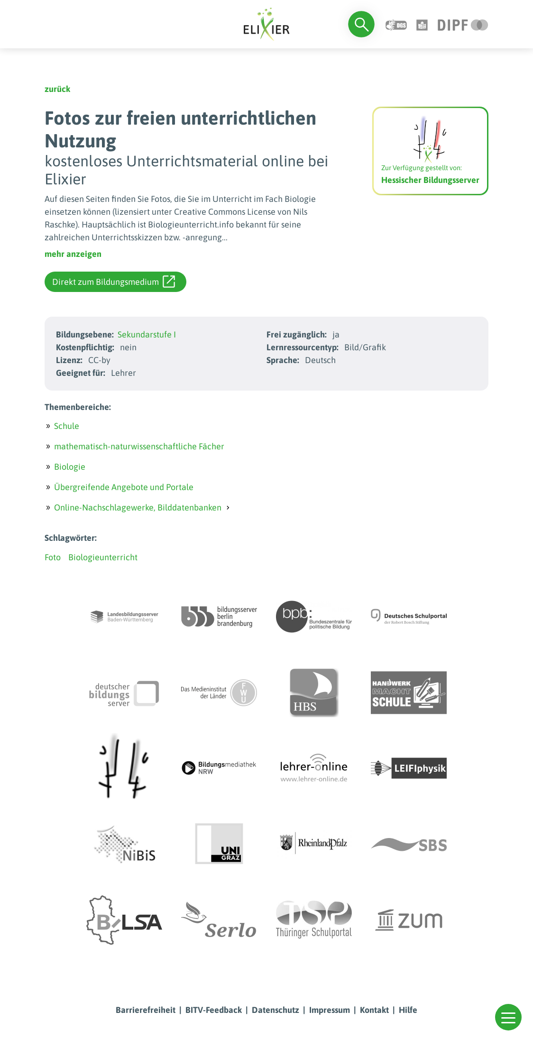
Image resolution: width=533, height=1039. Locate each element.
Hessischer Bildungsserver (430, 180)
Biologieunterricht (103, 557)
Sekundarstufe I (147, 334)
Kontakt (374, 1010)
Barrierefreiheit (145, 1010)
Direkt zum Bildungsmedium (113, 281)
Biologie (69, 467)
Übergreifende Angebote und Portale (123, 487)
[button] (508, 1017)
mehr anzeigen (73, 254)
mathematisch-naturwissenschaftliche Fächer (139, 446)
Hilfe (408, 1010)
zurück (57, 89)
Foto (53, 557)
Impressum (329, 1010)
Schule (66, 426)
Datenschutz (275, 1010)
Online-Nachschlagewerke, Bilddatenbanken (137, 507)
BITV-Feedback (213, 1010)
